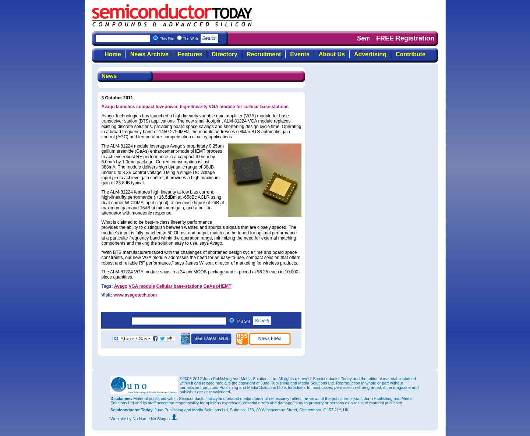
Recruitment (264, 54)
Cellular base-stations (179, 286)
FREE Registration (405, 38)
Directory (224, 54)
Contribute (410, 54)
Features (190, 54)
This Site (253, 321)
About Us (332, 54)
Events (299, 54)
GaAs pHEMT (217, 286)
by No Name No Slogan (152, 418)
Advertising (370, 54)
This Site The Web (189, 39)
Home (113, 54)
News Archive (149, 54)
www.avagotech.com (135, 295)
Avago (120, 286)
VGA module (142, 286)
